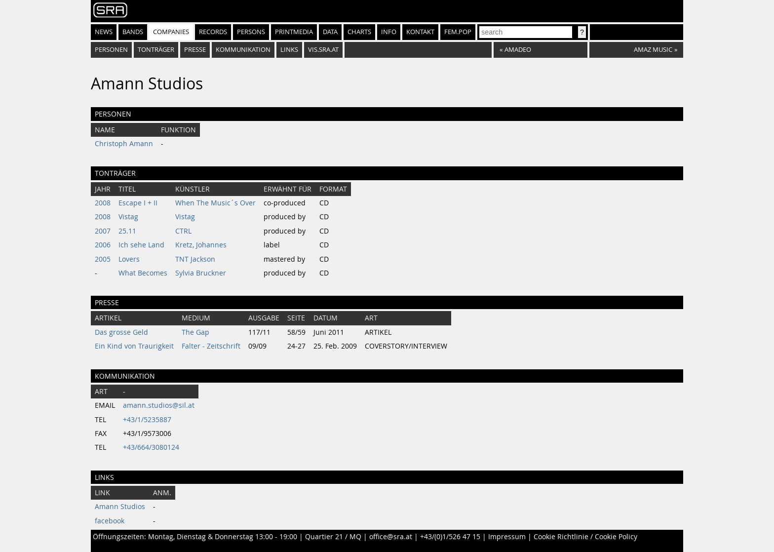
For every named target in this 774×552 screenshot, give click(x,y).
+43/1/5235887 (147, 419)
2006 (103, 244)
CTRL (183, 231)
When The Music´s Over (215, 202)
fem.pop (457, 32)
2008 (103, 202)
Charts (359, 32)
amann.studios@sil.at (158, 405)
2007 (103, 231)
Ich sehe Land (141, 244)
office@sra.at (390, 536)
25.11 (127, 231)
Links (289, 49)
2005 (103, 259)
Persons (251, 32)
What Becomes (142, 273)
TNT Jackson (195, 259)
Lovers (129, 259)
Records (213, 32)
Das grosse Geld (121, 332)
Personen (111, 49)
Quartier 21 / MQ (333, 536)
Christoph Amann (124, 143)
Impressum (507, 536)
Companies (171, 32)
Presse (195, 49)
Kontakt (420, 32)
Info (388, 32)
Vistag (128, 216)
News (104, 32)
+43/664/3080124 (151, 447)
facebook (109, 520)
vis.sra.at (323, 49)
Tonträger (156, 49)
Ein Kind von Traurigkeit (134, 346)
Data (330, 32)
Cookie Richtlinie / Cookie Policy (585, 536)
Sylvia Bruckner (200, 273)
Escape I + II (137, 202)
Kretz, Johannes (201, 244)
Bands (132, 32)
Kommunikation (243, 49)
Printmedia (294, 32)
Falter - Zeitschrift (211, 346)
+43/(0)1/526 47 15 (450, 536)
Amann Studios (120, 506)
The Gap (195, 332)
